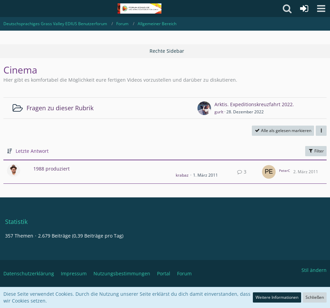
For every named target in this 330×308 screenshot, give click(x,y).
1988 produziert (51, 168)
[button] (321, 8)
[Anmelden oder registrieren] (304, 8)
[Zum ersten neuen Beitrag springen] (204, 108)
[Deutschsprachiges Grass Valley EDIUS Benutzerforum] (139, 8)
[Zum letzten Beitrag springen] (269, 172)
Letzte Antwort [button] (32, 151)
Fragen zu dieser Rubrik (60, 108)
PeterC (284, 170)
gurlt (218, 112)
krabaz (182, 175)
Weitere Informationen (277, 297)
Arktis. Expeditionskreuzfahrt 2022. (254, 104)
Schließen (315, 297)
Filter (316, 151)
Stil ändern (314, 270)
